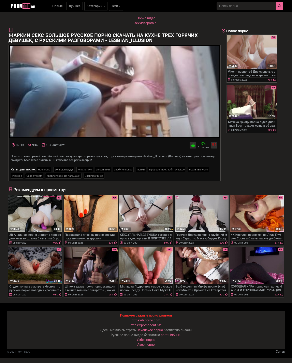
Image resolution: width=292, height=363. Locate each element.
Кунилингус (85, 169)
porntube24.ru (171, 335)
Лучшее (75, 6)
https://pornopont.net (146, 325)
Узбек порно (146, 340)
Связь (280, 351)
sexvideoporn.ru (146, 23)
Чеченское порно (150, 330)
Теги (116, 6)
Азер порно (146, 345)
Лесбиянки (103, 169)
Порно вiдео (146, 18)
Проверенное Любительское (167, 169)
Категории (96, 6)
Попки (141, 169)
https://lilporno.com (146, 320)
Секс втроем (34, 175)
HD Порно (44, 169)
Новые (57, 6)
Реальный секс (198, 169)
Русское (17, 175)
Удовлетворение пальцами (63, 175)
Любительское (123, 169)
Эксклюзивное (94, 175)
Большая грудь (64, 169)
